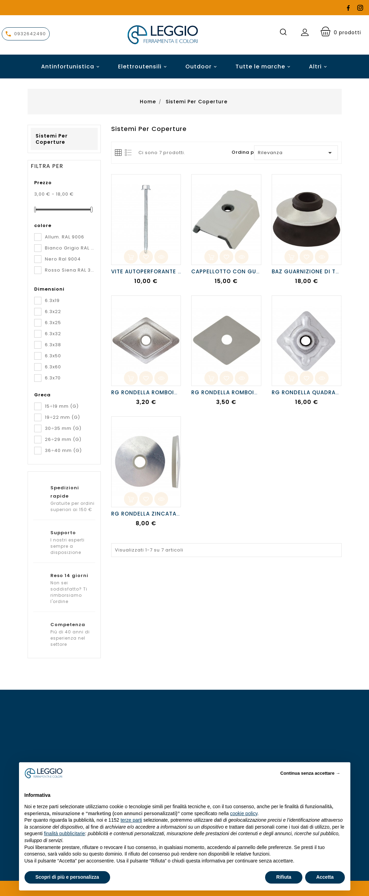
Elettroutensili (143, 66)
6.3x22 (53, 311)
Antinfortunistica (71, 66)
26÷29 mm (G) (63, 439)
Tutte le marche (263, 66)
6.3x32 (53, 333)
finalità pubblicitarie (64, 833)
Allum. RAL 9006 (64, 237)
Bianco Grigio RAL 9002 (70, 248)
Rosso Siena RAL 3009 (70, 270)
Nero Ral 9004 (63, 259)
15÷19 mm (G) (62, 406)
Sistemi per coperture (52, 138)
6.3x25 (53, 322)
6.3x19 (52, 300)
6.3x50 (53, 355)
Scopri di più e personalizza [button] (67, 877)
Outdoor (202, 66)
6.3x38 (53, 344)
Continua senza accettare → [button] (310, 773)
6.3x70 (53, 378)
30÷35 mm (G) (63, 428)
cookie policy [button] (243, 813)
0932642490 (30, 33)
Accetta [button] (325, 877)
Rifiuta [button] (283, 877)
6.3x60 (53, 367)
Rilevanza (296, 153)
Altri (315, 66)
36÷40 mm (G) (63, 450)
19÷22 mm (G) (62, 417)
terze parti (131, 820)
